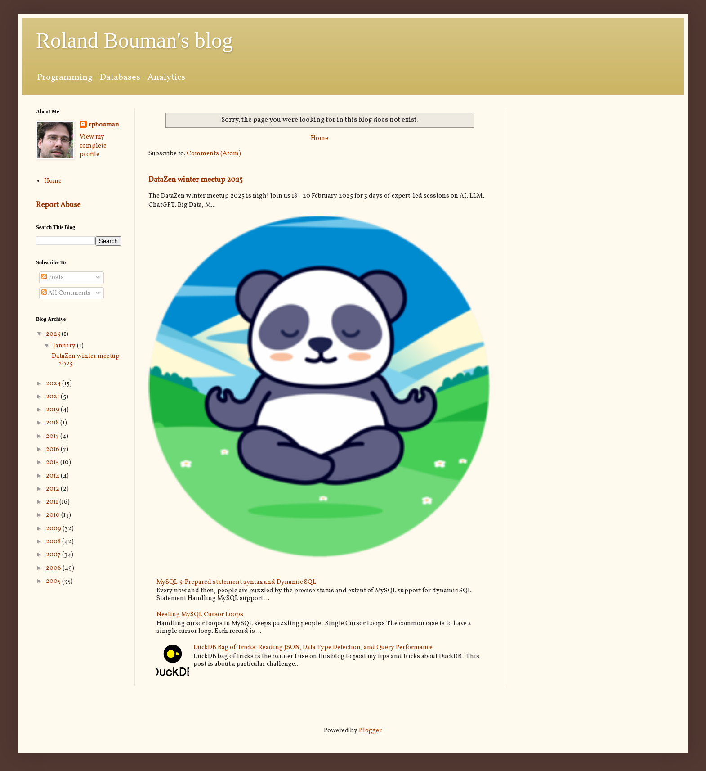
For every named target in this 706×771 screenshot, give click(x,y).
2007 (54, 554)
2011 (52, 502)
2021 (53, 396)
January (65, 346)
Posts (52, 277)
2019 (53, 410)
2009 (54, 528)
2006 (54, 568)
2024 (54, 383)
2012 (53, 489)
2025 (54, 334)
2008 (54, 541)
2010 (53, 515)
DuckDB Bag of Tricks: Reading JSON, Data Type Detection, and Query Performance (313, 647)
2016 (53, 449)
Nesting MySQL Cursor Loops (199, 614)
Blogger (370, 730)
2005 (54, 581)
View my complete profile (93, 146)
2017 (53, 436)
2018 (53, 423)
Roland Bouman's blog (134, 40)
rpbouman (104, 125)
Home (319, 138)
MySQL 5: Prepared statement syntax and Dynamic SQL (236, 582)
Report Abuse (58, 205)
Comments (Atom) (214, 153)
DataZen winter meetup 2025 (195, 180)
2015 (53, 462)
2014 (53, 476)
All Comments (66, 293)
